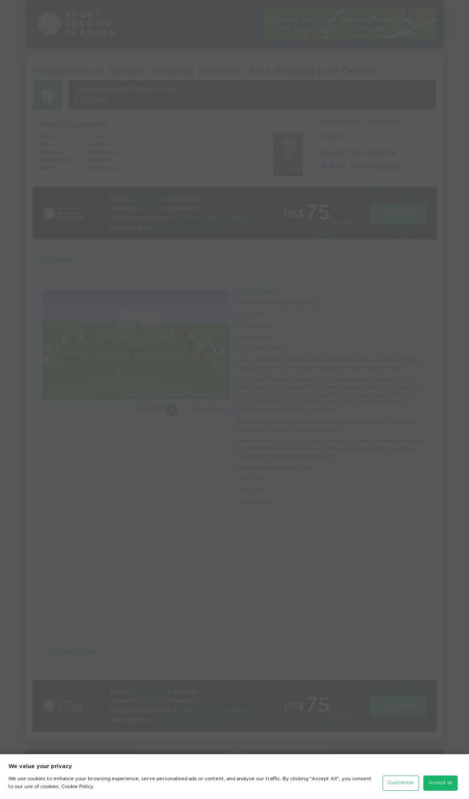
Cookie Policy (77, 786)
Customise (401, 782)
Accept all (440, 782)
